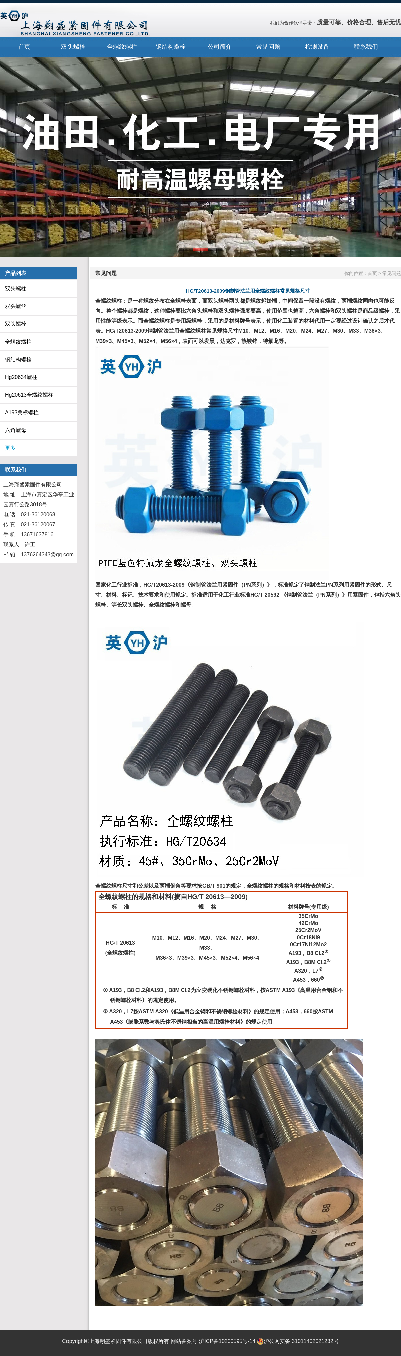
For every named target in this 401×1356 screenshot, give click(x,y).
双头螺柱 (15, 288)
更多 (10, 448)
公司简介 (220, 46)
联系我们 (366, 46)
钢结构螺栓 (171, 46)
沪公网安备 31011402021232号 (298, 1341)
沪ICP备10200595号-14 (227, 1341)
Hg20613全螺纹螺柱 (29, 395)
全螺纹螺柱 (122, 46)
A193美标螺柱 (22, 412)
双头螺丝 (15, 306)
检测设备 (317, 46)
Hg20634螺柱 (21, 377)
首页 (24, 46)
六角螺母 (15, 430)
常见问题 (268, 46)
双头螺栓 (73, 46)
